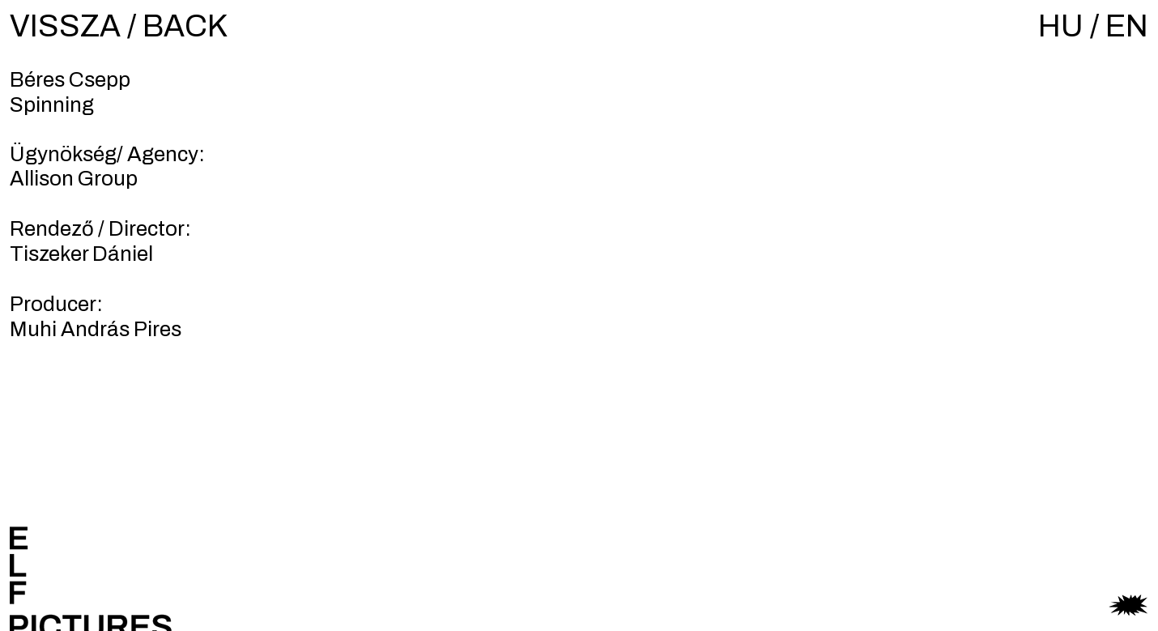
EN (1126, 26)
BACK (185, 26)
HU (1060, 26)
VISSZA (65, 26)
